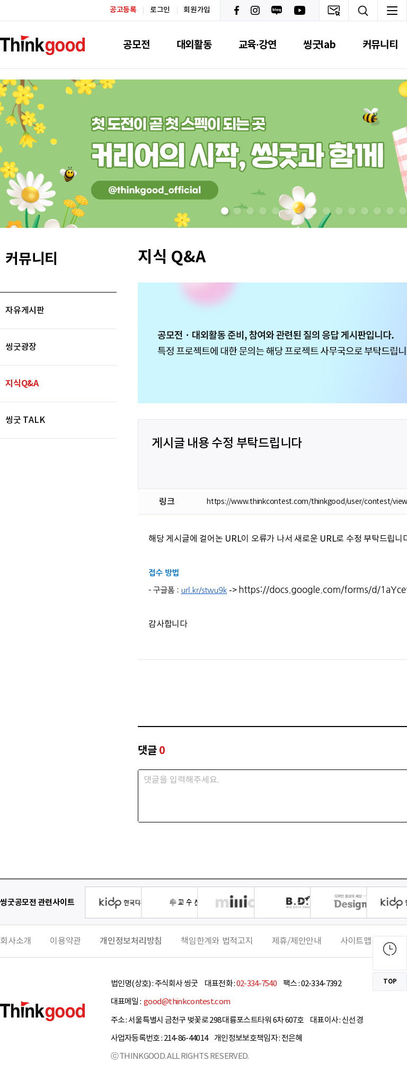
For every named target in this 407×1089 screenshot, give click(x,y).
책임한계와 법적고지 (217, 941)
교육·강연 (257, 45)
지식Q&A (22, 383)
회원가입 (196, 10)
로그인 (160, 10)
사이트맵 (355, 941)
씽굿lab (319, 45)
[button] (224, 211)
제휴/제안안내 (297, 941)
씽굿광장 (21, 347)
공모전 (136, 45)
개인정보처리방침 (131, 941)
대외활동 (194, 45)
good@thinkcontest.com (187, 1001)
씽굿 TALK (25, 420)
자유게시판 (25, 310)
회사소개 (15, 941)
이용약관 (65, 941)
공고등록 (123, 9)
